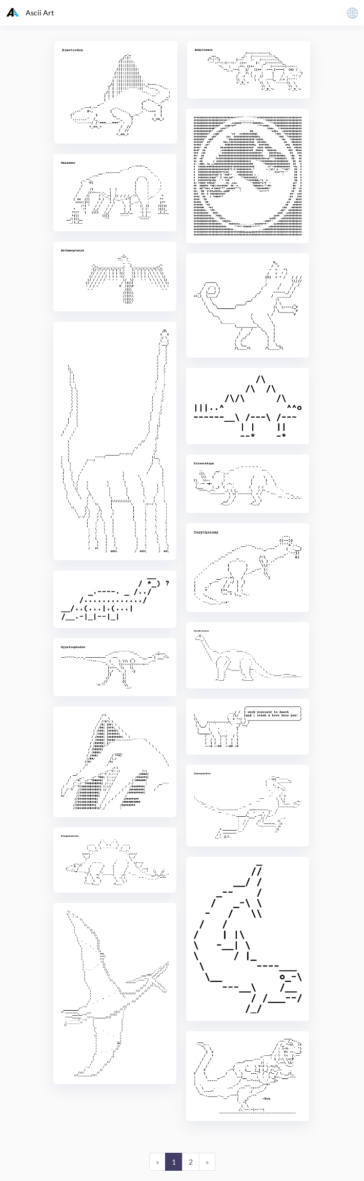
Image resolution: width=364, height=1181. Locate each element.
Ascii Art (30, 12)
